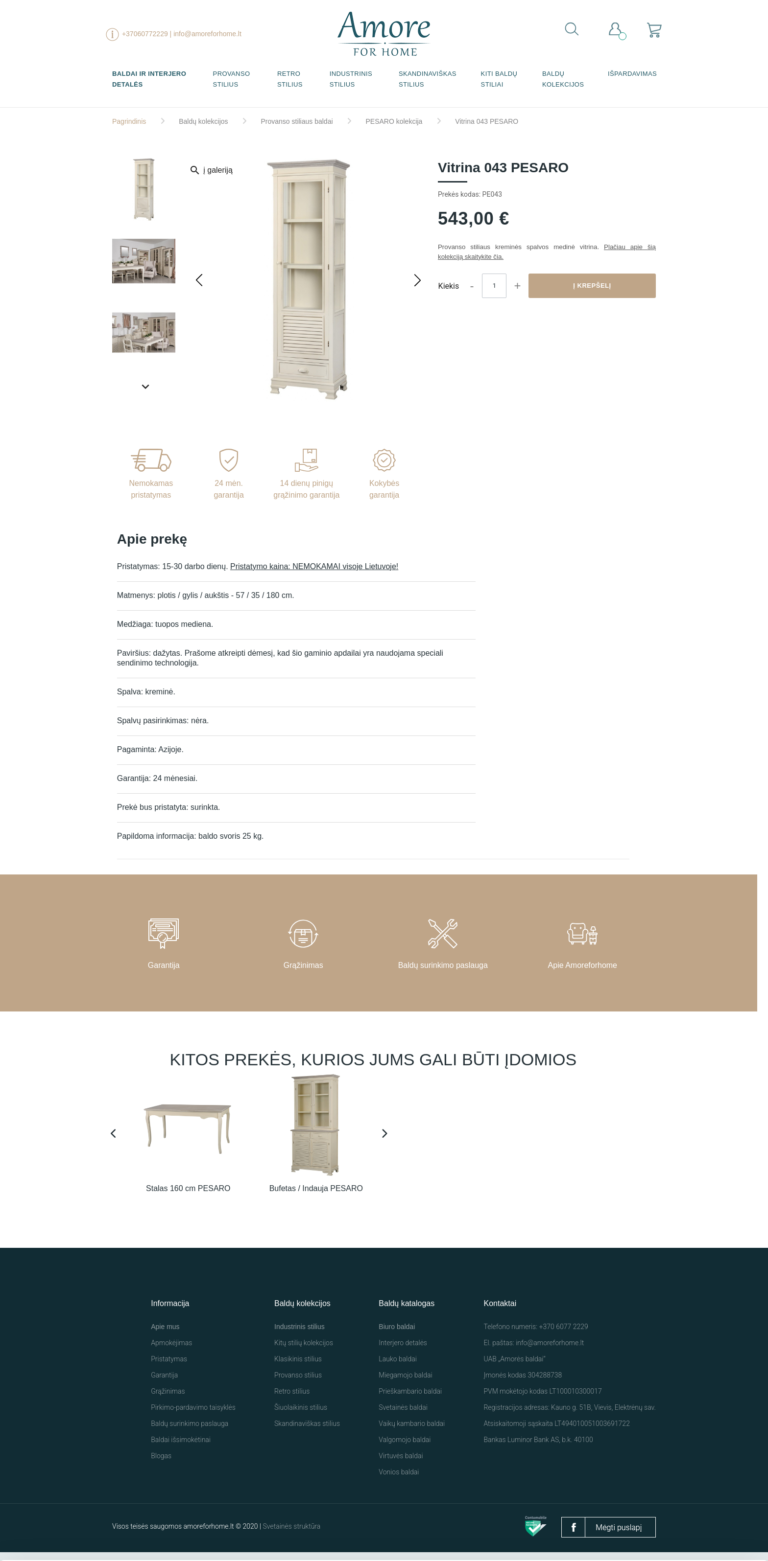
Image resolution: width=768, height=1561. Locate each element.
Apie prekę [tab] (152, 539)
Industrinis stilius (351, 79)
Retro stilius (290, 79)
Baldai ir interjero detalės (149, 79)
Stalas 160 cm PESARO (188, 1197)
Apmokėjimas (171, 1351)
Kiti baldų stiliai (499, 79)
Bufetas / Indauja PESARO (316, 1197)
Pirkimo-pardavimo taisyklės (193, 1416)
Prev (115, 1137)
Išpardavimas (632, 73)
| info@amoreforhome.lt (205, 34)
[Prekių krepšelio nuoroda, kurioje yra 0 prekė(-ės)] (654, 29)
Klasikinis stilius (298, 1368)
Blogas (161, 1465)
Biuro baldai (397, 1335)
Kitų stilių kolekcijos (303, 1351)
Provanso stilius (231, 79)
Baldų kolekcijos (563, 79)
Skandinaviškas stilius (427, 79)
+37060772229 (145, 34)
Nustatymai (611, 1535)
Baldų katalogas (406, 1312)
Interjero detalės (403, 1351)
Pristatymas (169, 1368)
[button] (418, 280)
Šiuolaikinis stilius (300, 1416)
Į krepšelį (592, 285)
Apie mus (165, 1335)
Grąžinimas (168, 1400)
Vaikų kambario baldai (412, 1432)
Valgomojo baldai (405, 1448)
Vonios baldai (399, 1481)
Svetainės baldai (403, 1416)
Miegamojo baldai (405, 1384)
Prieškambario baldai (410, 1400)
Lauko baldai (398, 1368)
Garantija (164, 1384)
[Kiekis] (494, 286)
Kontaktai (499, 1312)
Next (385, 1137)
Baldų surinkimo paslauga (189, 1432)
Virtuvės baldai (401, 1465)
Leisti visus (509, 1531)
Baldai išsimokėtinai (181, 1448)
